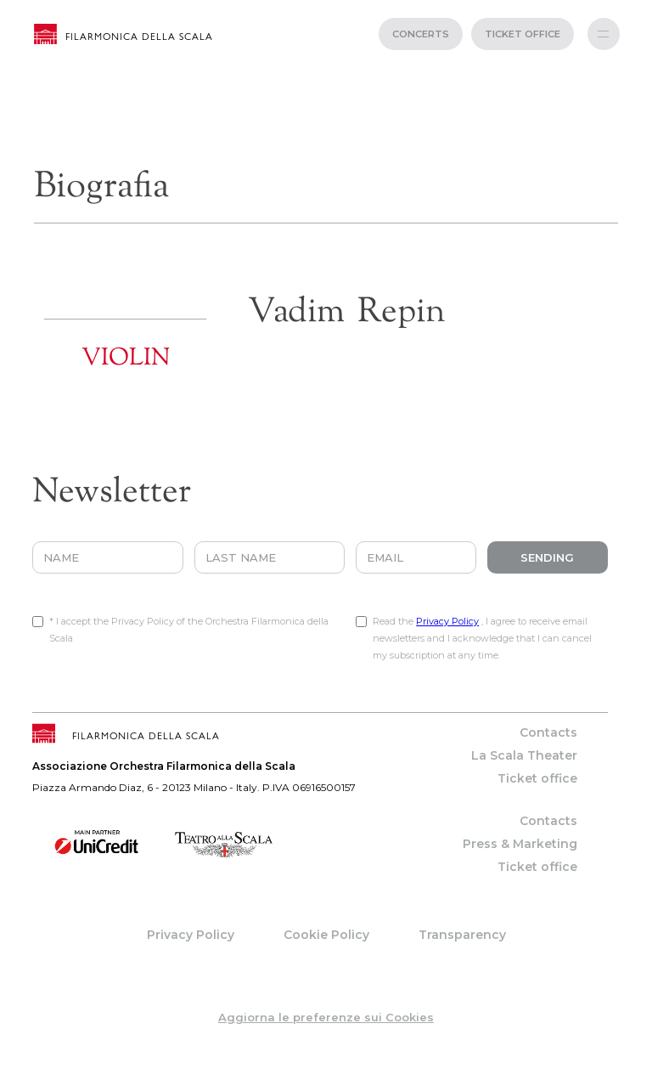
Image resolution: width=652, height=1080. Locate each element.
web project (326, 1071)
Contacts (548, 732)
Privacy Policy (447, 621)
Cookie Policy (326, 934)
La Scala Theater (524, 755)
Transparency (462, 934)
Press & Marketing (520, 843)
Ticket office (537, 778)
